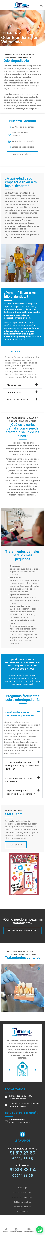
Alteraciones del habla (18, 399)
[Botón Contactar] (29, 1229)
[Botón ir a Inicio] (5, 1229)
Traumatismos (14, 392)
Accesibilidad (22, 1211)
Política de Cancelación (22, 1197)
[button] (22, 351)
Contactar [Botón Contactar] (28, 1232)
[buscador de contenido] (41, 5)
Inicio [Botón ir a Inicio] (5, 1232)
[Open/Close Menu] (3, 5)
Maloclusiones (14, 385)
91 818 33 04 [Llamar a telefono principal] (22, 1170)
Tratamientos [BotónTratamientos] (16, 1232)
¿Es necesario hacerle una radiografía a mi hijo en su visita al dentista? (22, 765)
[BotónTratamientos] (16, 1229)
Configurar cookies (22, 1207)
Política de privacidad (22, 1192)
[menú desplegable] (3, 5)
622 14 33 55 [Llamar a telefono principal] (22, 1158)
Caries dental (13, 351)
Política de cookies (22, 1202)
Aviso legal (22, 1188)
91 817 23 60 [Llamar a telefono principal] (22, 1153)
